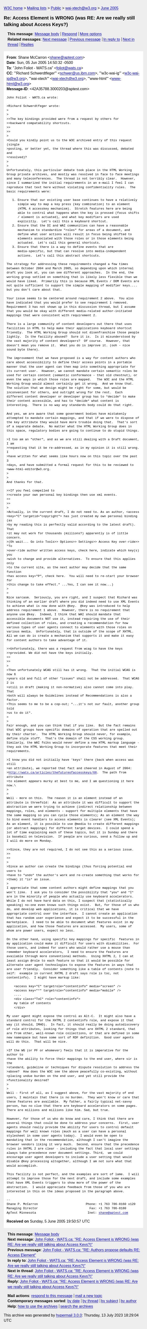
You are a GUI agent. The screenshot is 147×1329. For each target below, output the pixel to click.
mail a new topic (88, 1296)
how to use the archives (38, 1306)
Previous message (85, 39)
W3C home (13, 8)
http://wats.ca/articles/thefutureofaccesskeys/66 (52, 773)
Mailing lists (36, 8)
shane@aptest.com (66, 57)
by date (73, 1301)
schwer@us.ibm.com (77, 73)
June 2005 (109, 8)
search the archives (76, 1306)
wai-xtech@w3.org (81, 8)
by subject (109, 1301)
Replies (27, 45)
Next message (55, 39)
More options (91, 34)
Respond (69, 34)
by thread (90, 1301)
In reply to (111, 39)
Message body (47, 34)
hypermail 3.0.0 (69, 1315)
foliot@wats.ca (68, 68)
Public (56, 8)
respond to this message (51, 1296)
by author (129, 1301)
